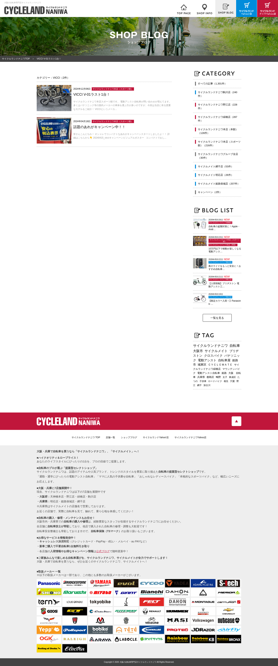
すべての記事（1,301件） (212, 83)
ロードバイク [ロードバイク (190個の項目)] (215, 381)
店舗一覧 (110, 437)
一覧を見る (217, 317)
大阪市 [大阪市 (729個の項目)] (198, 351)
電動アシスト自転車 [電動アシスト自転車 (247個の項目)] (208, 373)
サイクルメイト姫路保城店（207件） (219, 183)
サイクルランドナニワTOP (16, 58)
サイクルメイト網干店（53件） (215, 166)
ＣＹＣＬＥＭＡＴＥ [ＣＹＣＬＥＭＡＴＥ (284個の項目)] (220, 364)
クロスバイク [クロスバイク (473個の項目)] (213, 355)
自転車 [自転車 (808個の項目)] (235, 346)
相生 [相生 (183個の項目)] (226, 381)
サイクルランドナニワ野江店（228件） (217, 106)
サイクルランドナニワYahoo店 (191, 437)
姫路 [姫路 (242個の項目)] (224, 373)
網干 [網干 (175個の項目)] (199, 385)
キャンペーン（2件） (210, 192)
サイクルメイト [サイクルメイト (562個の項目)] (216, 351)
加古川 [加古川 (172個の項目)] (206, 385)
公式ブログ (103, 551)
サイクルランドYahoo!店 (156, 437)
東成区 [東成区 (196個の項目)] (232, 377)
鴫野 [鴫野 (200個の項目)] (218, 377)
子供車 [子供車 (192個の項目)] (202, 381)
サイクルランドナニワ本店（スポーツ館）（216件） (219, 143)
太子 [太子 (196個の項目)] (225, 377)
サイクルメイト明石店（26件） (215, 175)
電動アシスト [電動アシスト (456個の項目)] (207, 360)
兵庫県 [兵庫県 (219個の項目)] (201, 377)
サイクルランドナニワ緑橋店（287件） (217, 119)
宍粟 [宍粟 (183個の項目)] (232, 381)
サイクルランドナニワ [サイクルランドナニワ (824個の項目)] (210, 346)
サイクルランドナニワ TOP (86, 437)
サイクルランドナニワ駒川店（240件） (217, 94)
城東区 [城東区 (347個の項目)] (202, 364)
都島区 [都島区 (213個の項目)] (210, 377)
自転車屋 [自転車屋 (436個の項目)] (224, 360)
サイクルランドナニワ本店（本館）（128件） (218, 131)
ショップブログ (129, 437)
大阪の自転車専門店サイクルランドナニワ (138, 662)
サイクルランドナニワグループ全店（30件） (218, 156)
